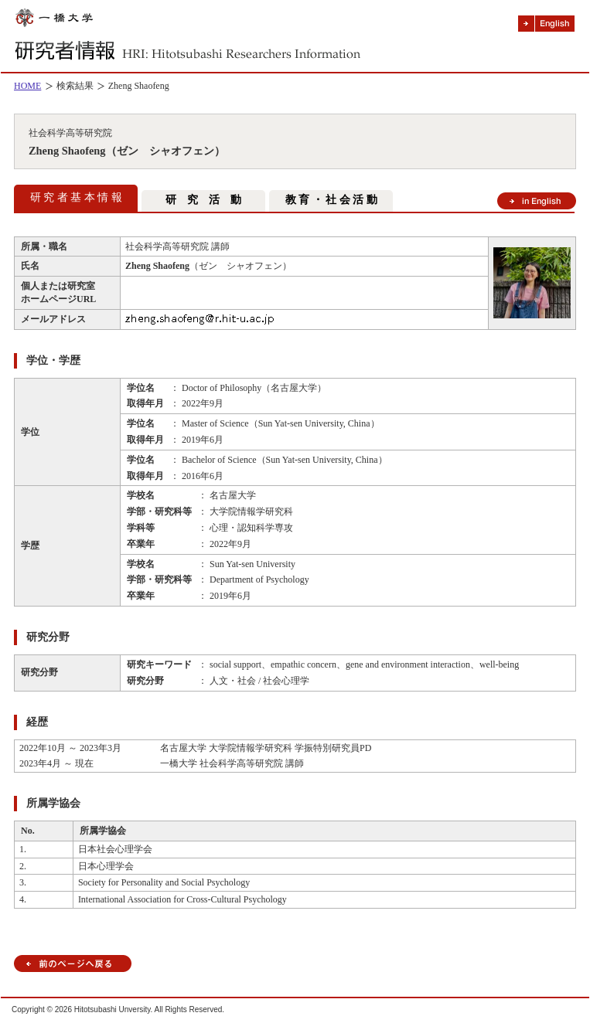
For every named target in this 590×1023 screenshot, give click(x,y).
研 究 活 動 (203, 200)
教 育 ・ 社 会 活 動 (331, 200)
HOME (27, 85)
